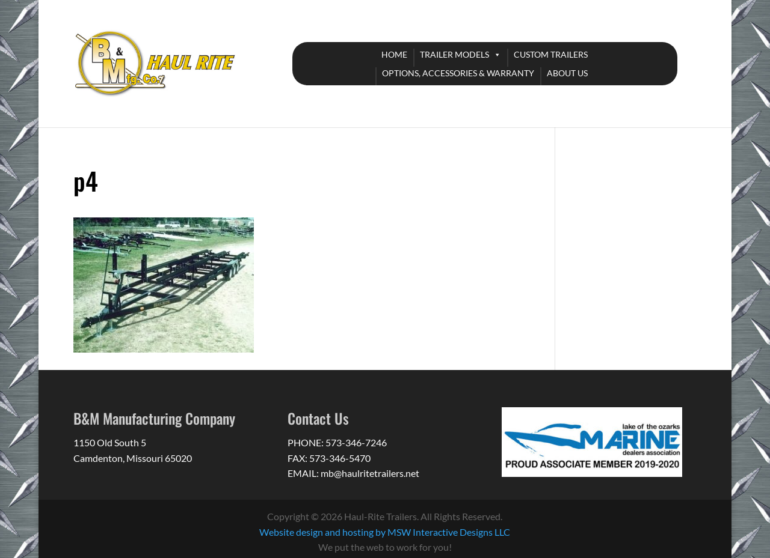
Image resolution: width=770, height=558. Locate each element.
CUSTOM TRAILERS (551, 54)
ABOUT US (567, 73)
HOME (394, 54)
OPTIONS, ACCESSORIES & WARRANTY (458, 73)
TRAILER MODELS (454, 54)
